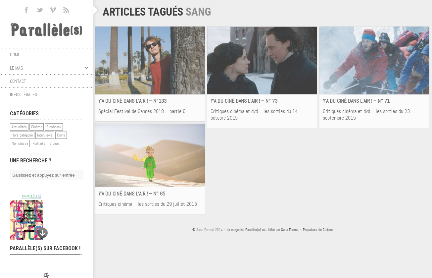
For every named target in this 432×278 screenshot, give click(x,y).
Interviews (45, 135)
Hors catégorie (22, 135)
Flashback (53, 127)
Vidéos (55, 143)
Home (15, 55)
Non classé (20, 143)
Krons (61, 135)
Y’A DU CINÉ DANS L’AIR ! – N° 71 (356, 100)
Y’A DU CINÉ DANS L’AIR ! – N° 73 (244, 100)
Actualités (19, 127)
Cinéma (36, 127)
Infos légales (23, 94)
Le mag (49, 68)
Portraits (38, 143)
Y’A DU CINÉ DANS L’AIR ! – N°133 (132, 100)
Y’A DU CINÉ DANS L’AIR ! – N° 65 (131, 193)
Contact (18, 81)
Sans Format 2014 (209, 229)
